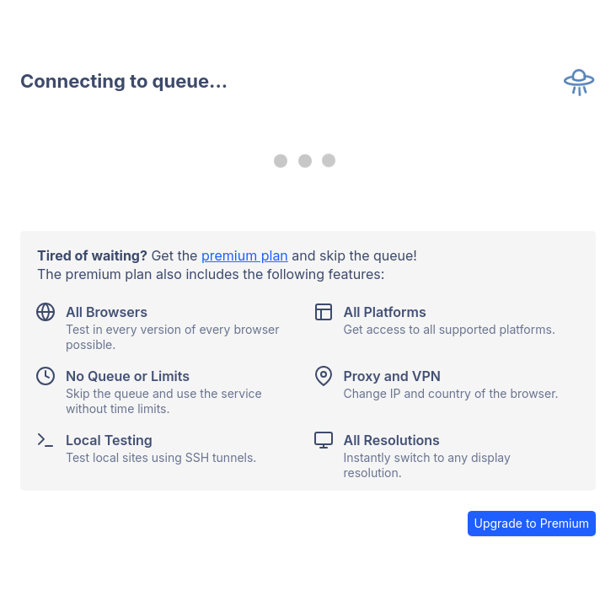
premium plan (244, 255)
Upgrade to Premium (532, 523)
